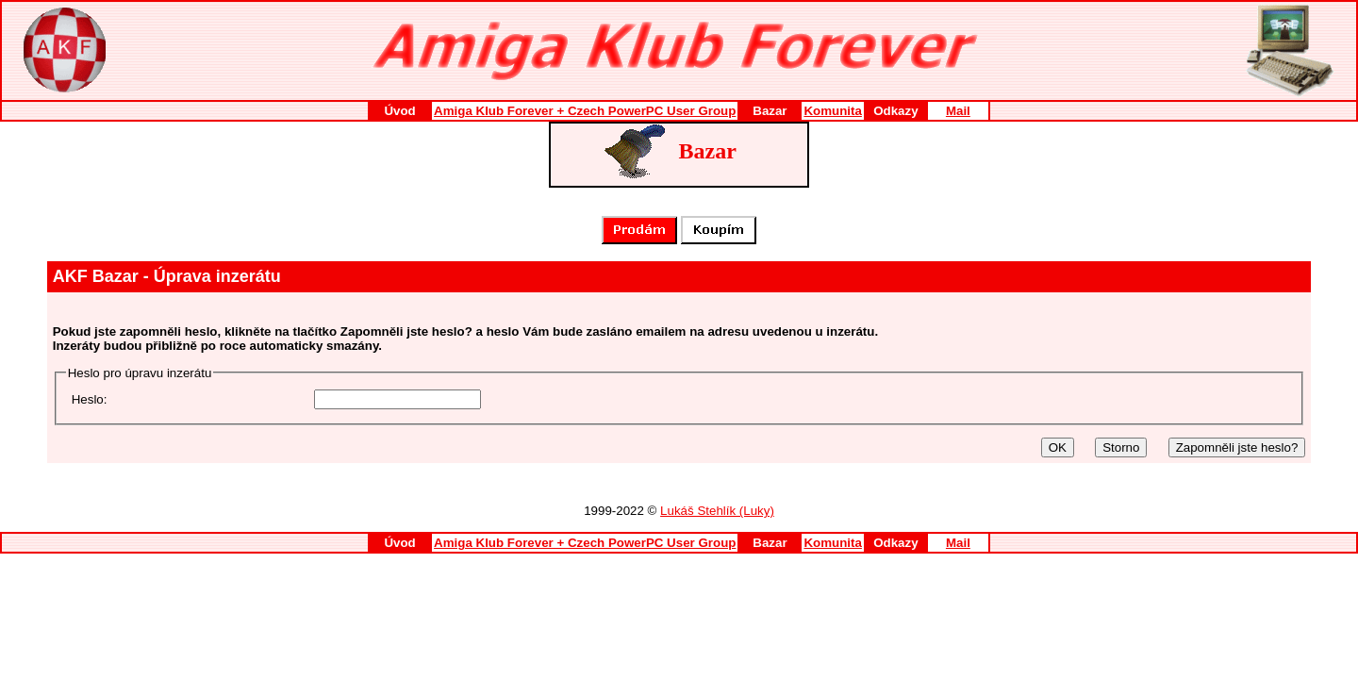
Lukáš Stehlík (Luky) (717, 511)
